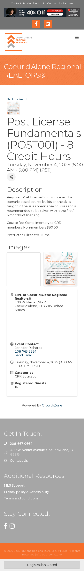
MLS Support (14, 485)
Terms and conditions (21, 498)
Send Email (23, 355)
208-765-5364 (25, 351)
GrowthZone (52, 405)
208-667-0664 (21, 444)
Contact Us (18, 3)
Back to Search (17, 99)
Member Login (36, 3)
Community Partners (60, 3)
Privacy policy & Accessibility (26, 492)
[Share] (11, 177)
